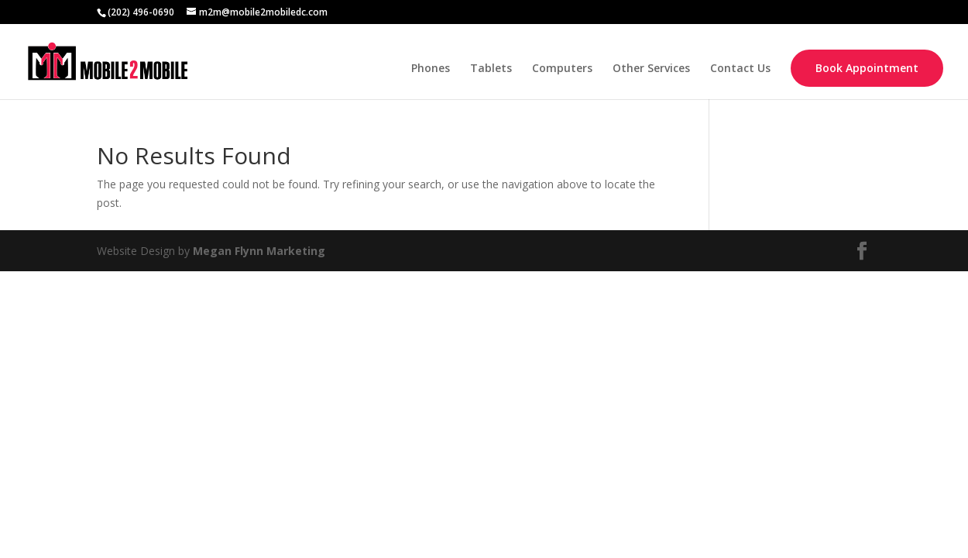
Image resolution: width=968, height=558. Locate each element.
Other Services (651, 69)
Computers (562, 69)
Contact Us (740, 69)
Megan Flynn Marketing (259, 250)
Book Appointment (866, 67)
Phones (430, 69)
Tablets (491, 69)
